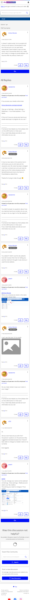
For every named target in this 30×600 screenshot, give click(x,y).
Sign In (28, 2)
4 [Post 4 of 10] (4, 234)
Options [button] (3, 24)
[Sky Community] (10, 2)
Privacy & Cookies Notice (7, 591)
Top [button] (16, 586)
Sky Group (3, 594)
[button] (27, 32)
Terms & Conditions (24, 590)
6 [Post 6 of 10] (4, 316)
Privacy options (4, 590)
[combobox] (13, 13)
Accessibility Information (23, 591)
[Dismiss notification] (28, 6)
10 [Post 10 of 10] (4, 510)
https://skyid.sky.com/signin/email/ (12, 105)
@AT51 (3, 479)
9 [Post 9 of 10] (4, 453)
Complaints (4, 593)
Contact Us (26, 593)
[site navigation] (2, 2)
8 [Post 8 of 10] (4, 410)
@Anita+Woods (6, 293)
